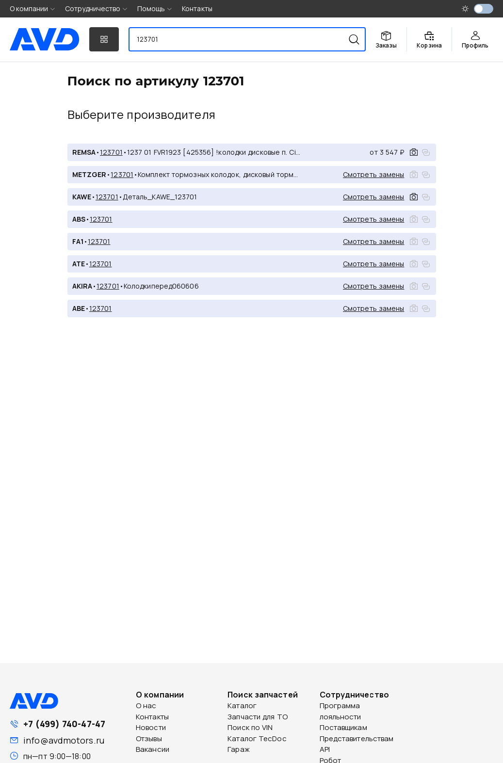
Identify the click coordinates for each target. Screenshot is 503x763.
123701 (111, 152)
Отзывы (149, 738)
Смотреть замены (374, 174)
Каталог (242, 705)
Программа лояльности (340, 711)
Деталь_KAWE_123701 (160, 196)
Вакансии (152, 749)
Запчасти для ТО (257, 717)
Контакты (197, 8)
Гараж (238, 749)
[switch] (483, 9)
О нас (146, 705)
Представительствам (357, 738)
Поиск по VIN (250, 727)
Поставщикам (343, 727)
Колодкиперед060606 (161, 286)
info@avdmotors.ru (63, 740)
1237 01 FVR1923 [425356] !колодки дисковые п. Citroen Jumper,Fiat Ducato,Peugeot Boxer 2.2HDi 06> (214, 152)
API (325, 749)
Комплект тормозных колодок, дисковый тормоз (220, 174)
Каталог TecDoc (256, 738)
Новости (151, 727)
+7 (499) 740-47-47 (64, 724)
